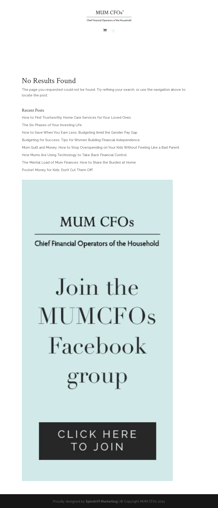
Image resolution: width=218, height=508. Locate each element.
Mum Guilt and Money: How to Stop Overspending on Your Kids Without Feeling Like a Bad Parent (100, 147)
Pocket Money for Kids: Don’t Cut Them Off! (57, 170)
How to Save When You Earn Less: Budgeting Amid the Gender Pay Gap (79, 132)
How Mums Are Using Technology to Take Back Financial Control (74, 155)
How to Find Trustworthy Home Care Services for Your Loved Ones (76, 117)
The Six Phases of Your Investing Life (52, 125)
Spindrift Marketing (102, 501)
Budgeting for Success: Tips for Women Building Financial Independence (81, 140)
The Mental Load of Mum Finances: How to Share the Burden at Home (79, 162)
